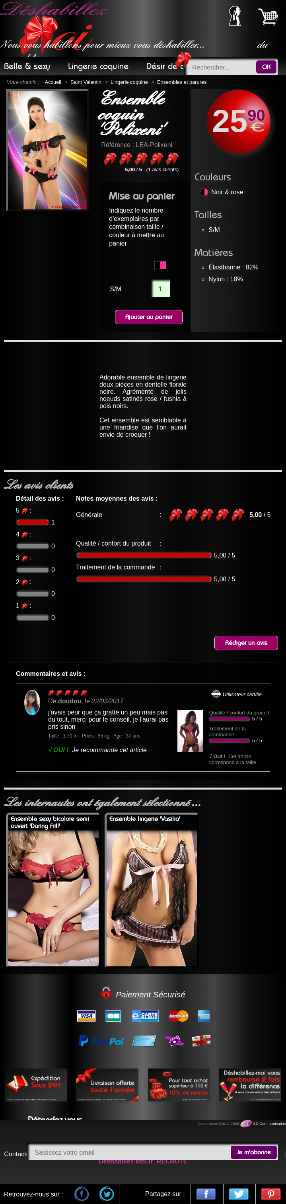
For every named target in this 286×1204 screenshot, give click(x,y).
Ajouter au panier (148, 317)
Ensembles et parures (181, 82)
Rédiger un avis (246, 643)
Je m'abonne (254, 1152)
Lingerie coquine (129, 82)
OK (266, 67)
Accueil (53, 82)
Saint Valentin (85, 82)
